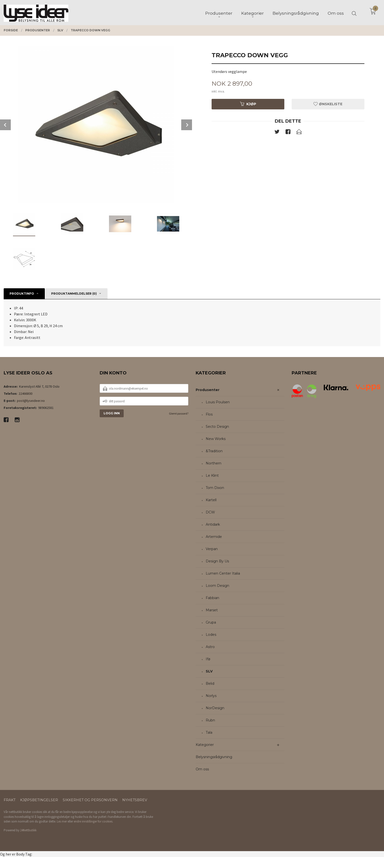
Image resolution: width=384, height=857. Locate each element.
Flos (209, 414)
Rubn (210, 720)
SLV (209, 671)
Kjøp (248, 104)
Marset (212, 610)
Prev (5, 124)
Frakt (9, 800)
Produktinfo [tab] (22, 293)
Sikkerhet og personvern (90, 800)
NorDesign (215, 708)
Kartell (211, 500)
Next (186, 124)
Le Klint (212, 475)
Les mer (62, 821)
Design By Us (217, 561)
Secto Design (217, 426)
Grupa (211, 622)
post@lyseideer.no (31, 400)
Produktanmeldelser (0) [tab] (74, 293)
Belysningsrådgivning (214, 757)
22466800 (25, 393)
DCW (210, 512)
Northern (213, 463)
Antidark (213, 524)
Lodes (211, 634)
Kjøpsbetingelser (39, 800)
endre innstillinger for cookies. (93, 821)
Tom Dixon (215, 488)
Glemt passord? (178, 413)
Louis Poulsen (218, 402)
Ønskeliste (327, 104)
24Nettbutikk (28, 830)
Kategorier (205, 744)
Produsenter (207, 390)
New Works (216, 439)
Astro (210, 647)
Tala (209, 732)
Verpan (212, 549)
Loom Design (217, 585)
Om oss (202, 769)
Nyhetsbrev (134, 800)
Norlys (211, 696)
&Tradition (214, 451)
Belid (210, 683)
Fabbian (212, 598)
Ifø (208, 659)
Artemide (214, 536)
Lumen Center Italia (223, 573)
